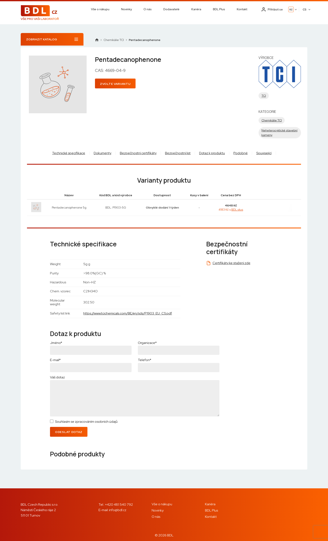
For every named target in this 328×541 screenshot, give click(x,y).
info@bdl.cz (117, 510)
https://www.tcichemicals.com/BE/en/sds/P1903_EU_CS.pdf (127, 313)
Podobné (240, 153)
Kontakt (242, 9)
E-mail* (55, 360)
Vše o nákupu (100, 9)
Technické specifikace (68, 153)
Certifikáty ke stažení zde (231, 263)
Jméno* (56, 343)
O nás (148, 9)
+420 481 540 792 (119, 504)
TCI (263, 96)
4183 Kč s (231, 209)
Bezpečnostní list (178, 153)
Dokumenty (102, 153)
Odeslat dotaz (68, 432)
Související (264, 153)
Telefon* (144, 360)
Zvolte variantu (115, 84)
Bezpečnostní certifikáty (138, 153)
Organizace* (147, 343)
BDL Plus (219, 9)
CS (304, 9)
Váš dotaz (57, 377)
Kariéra (196, 9)
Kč (291, 9)
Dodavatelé (171, 9)
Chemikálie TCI (114, 40)
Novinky (126, 9)
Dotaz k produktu (212, 153)
